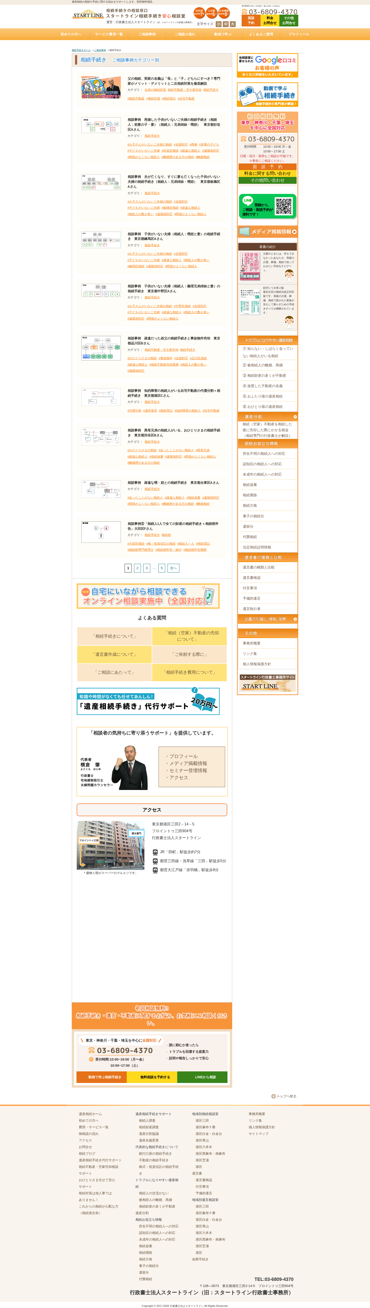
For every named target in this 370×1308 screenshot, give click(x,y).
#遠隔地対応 (210, 150)
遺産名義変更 (149, 1140)
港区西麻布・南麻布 (210, 1153)
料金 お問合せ (270, 20)
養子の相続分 (253, 516)
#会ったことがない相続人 (176, 450)
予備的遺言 (252, 598)
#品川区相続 (198, 358)
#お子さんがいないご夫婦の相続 (149, 144)
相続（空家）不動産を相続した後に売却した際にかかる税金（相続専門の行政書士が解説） (267, 430)
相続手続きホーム (81, 50)
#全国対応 (181, 144)
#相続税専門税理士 (140, 550)
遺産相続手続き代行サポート (100, 1160)
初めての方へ (71, 34)
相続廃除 (250, 495)
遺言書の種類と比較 (259, 567)
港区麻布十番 (205, 1127)
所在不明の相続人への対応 (264, 453)
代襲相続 (250, 537)
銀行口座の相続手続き (155, 1153)
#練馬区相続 (135, 266)
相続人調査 (147, 1120)
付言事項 (250, 588)
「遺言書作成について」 (114, 654)
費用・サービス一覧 (94, 1127)
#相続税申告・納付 (169, 550)
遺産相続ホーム (90, 1114)
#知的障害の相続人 (188, 410)
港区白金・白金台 (209, 1134)
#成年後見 (150, 410)
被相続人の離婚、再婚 (155, 1200)
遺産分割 (142, 1213)
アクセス (85, 1140)
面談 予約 (251, 20)
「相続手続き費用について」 (189, 672)
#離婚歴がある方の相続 (178, 157)
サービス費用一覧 (109, 34)
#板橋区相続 (170, 207)
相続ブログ (87, 1153)
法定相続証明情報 (257, 547)
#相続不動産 (135, 98)
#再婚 (193, 144)
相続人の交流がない (154, 1193)
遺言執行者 (252, 609)
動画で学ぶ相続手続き (105, 1077)
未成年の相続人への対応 (262, 474)
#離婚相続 (203, 157)
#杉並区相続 (170, 150)
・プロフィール (181, 756)
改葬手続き (200, 1259)
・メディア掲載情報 (186, 763)
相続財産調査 (149, 1127)
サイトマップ (259, 1134)
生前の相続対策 (155, 90)
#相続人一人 (185, 543)
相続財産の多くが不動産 (157, 1206)
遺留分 (248, 526)
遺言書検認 (252, 578)
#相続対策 (153, 98)
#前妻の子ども (209, 144)
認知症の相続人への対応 (262, 464)
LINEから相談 (205, 1077)
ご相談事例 (147, 34)
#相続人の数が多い (140, 214)
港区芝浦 (202, 1160)
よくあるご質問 (261, 34)
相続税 (166, 535)
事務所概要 (252, 643)
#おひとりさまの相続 (142, 358)
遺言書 (197, 1173)
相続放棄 (250, 485)
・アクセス (176, 777)
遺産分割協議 (149, 1134)
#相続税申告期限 (194, 550)
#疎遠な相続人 (190, 150)
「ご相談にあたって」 (114, 672)
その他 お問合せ (288, 20)
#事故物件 (165, 358)
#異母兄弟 (203, 450)
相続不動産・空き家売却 (185, 90)
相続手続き (211, 90)
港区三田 (202, 1120)
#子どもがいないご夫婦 (143, 150)
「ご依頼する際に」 (189, 654)
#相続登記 (169, 98)
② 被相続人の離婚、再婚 (263, 365)
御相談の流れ (89, 1134)
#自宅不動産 (186, 98)
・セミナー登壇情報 (186, 770)
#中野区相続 (182, 306)
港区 (199, 1167)
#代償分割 (134, 410)
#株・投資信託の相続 (161, 543)
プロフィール (299, 34)
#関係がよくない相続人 (143, 157)
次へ (173, 568)
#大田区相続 (135, 543)
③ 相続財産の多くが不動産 (264, 375)
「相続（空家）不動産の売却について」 (191, 636)
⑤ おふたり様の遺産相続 (263, 396)
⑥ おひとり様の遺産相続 (263, 407)
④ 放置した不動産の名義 (263, 386)
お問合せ (85, 1147)
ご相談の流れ (185, 34)
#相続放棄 (156, 456)
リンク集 (250, 654)
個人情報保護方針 (257, 664)
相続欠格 (250, 505)
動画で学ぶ (223, 34)
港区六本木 (204, 1147)
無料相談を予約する (155, 1077)
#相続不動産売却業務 (164, 364)
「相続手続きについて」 (114, 636)
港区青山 (202, 1140)
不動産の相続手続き (154, 1160)
